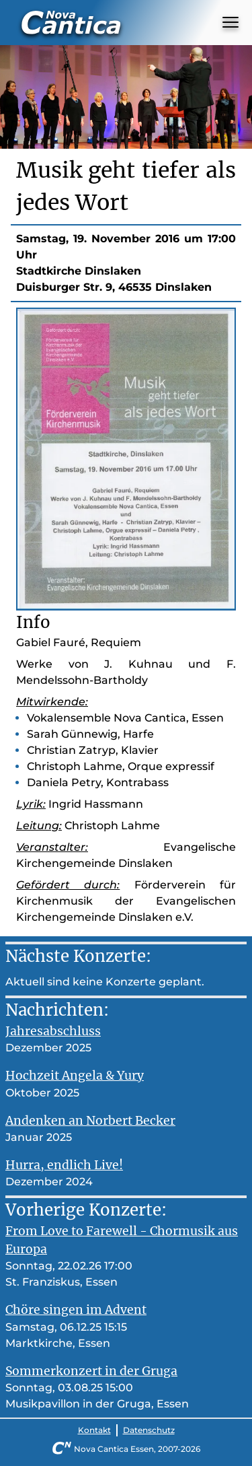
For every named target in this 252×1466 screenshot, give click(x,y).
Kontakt (94, 1430)
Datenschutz (149, 1430)
